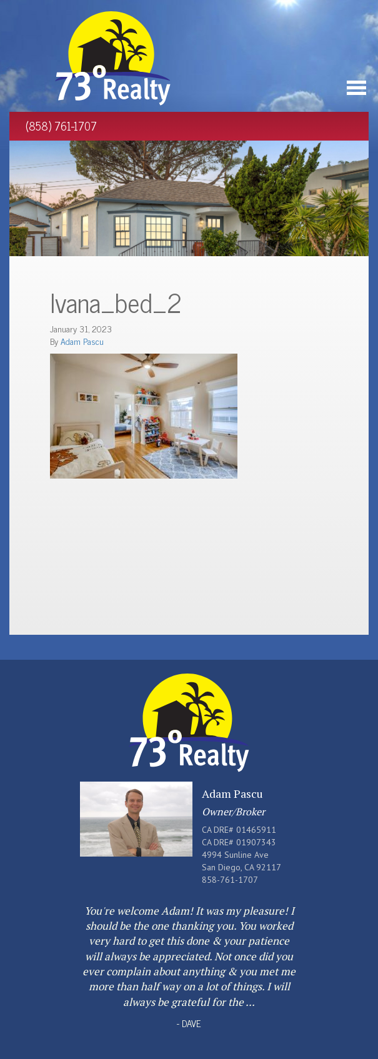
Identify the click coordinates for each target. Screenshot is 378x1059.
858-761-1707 (230, 879)
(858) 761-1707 (61, 125)
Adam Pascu (82, 341)
